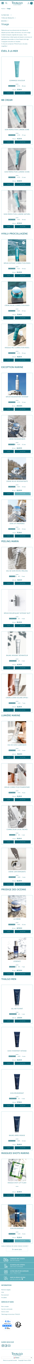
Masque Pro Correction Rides (17, 348)
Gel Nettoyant (17, 1008)
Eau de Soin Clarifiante (17, 745)
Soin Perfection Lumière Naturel (17, 214)
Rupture (25, 493)
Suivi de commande (6, 1309)
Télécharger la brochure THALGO (10, 1314)
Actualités (4, 1297)
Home (3, 8)
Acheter (22, 93)
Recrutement (5, 1295)
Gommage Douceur (17, 80)
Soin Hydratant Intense (17, 1051)
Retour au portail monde (10, 1360)
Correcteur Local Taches (17, 829)
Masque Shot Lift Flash (17, 1183)
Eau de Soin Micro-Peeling (17, 571)
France (17, 1357)
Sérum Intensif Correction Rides (17, 263)
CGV (2, 1292)
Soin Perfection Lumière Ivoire (17, 172)
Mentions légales (6, 1290)
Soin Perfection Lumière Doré (17, 129)
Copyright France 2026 (24, 1360)
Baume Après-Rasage (17, 1135)
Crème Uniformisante (17, 872)
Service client (5, 1311)
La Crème (17, 919)
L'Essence (17, 961)
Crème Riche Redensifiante (17, 481)
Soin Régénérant (17, 1093)
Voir (8, 93)
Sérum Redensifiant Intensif (17, 397)
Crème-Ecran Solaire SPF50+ (17, 698)
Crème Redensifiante (17, 439)
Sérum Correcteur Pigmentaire (17, 787)
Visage (9, 8)
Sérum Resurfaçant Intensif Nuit (17, 613)
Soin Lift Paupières (17, 523)
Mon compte (5, 1306)
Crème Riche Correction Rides (17, 305)
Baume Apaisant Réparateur (17, 655)
